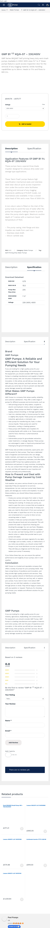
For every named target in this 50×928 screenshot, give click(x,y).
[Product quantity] (12, 116)
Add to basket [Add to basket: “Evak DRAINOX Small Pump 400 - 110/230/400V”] (22, 828)
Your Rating (10, 695)
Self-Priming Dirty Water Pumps (16, 253)
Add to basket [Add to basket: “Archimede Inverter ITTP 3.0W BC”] (45, 865)
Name (8, 721)
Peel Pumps (13, 917)
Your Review (10, 704)
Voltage (7, 104)
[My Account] (43, 5)
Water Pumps (14, 10)
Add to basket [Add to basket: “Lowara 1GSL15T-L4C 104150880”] (45, 831)
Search (39, 5)
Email (8, 731)
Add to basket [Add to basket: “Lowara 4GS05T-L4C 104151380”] (22, 865)
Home (3, 10)
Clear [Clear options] (43, 104)
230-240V (26, 303)
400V (33, 303)
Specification (34, 148)
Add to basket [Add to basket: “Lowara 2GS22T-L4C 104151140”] (22, 899)
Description (11, 148)
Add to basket (26, 124)
